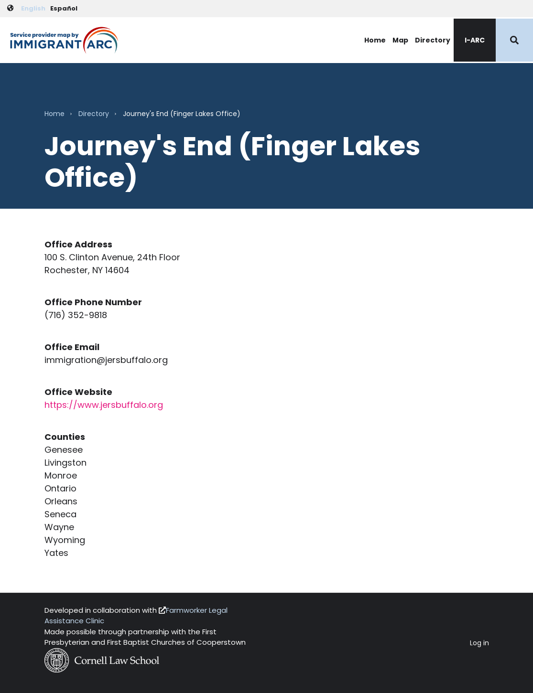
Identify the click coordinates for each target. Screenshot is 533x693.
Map (400, 40)
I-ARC (475, 40)
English (33, 8)
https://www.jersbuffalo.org (103, 405)
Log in (479, 643)
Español (63, 8)
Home (375, 40)
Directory (432, 40)
